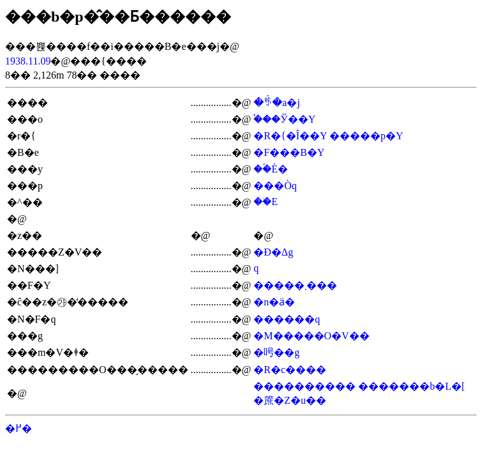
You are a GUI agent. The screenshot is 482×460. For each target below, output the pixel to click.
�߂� (18, 428)
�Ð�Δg (273, 252)
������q (286, 319)
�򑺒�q (256, 268)
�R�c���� (289, 369)
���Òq (275, 185)
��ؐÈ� (270, 169)
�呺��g (276, 352)
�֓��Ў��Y (284, 119)
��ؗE (265, 201)
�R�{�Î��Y (290, 135)
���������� (304, 386)
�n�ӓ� (274, 301)
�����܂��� (295, 285)
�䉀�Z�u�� (289, 400)
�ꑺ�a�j (276, 102)
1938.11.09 (27, 61)
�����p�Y (366, 135)
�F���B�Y (288, 152)
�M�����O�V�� (311, 335)
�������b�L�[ (411, 386)
